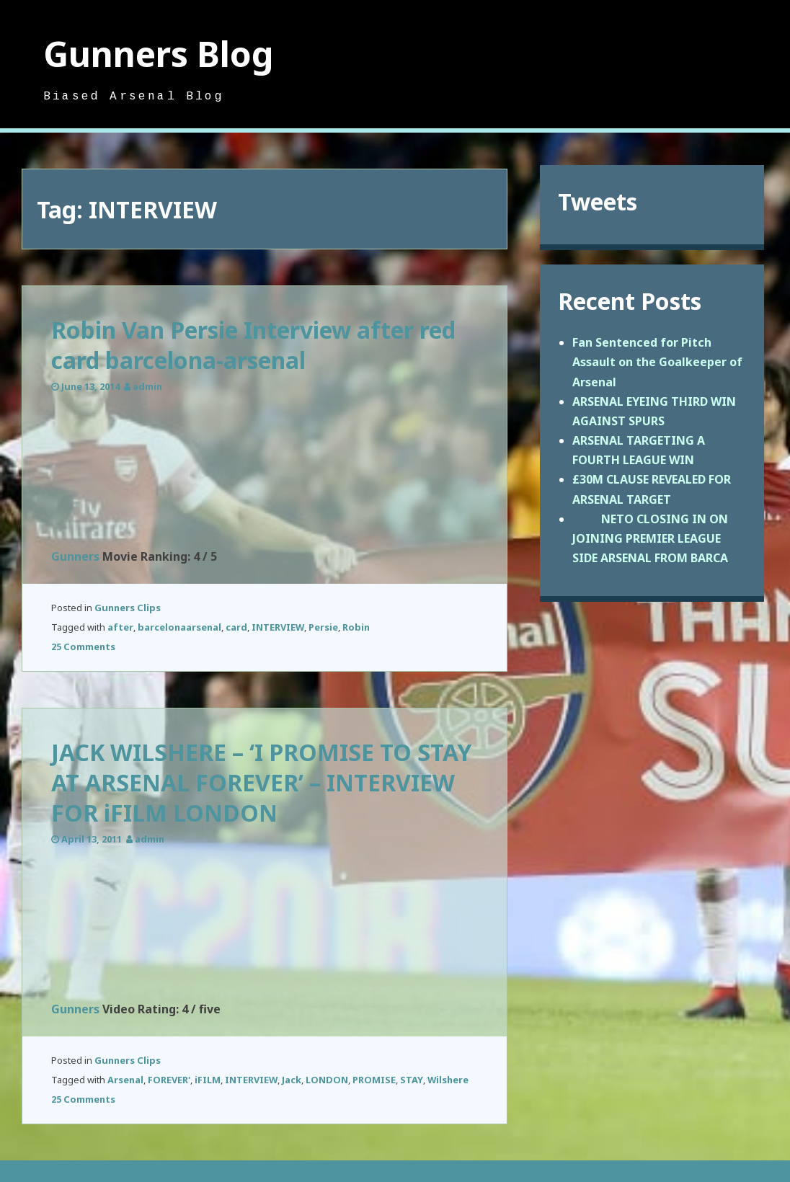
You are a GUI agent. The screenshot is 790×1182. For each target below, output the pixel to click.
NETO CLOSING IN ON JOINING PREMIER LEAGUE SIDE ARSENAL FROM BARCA (650, 538)
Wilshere (448, 1079)
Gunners (75, 556)
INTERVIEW (278, 627)
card (236, 627)
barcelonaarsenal (179, 627)
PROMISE (374, 1079)
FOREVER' (169, 1079)
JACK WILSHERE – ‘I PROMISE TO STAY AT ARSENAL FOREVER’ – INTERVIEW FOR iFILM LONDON (261, 782)
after (120, 627)
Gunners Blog (158, 53)
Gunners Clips (127, 607)
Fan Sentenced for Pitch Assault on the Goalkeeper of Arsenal (657, 361)
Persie (323, 627)
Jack (291, 1079)
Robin (356, 627)
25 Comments (83, 646)
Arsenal (125, 1079)
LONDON (327, 1079)
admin (147, 386)
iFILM (208, 1079)
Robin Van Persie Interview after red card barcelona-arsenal (253, 345)
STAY (411, 1079)
